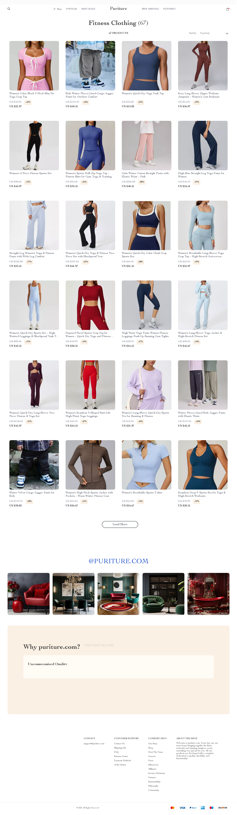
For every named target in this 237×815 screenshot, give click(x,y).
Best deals (88, 9)
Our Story (152, 745)
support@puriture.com (94, 745)
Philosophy (153, 788)
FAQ (116, 754)
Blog (150, 749)
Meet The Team (155, 754)
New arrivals (150, 9)
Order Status (120, 766)
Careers (152, 758)
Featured (169, 9)
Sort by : (193, 35)
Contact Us (119, 745)
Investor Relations (156, 775)
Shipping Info (120, 749)
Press (150, 762)
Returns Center (121, 758)
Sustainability (154, 783)
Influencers (153, 766)
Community (153, 792)
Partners (152, 779)
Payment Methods (122, 762)
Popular (71, 9)
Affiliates (152, 771)
